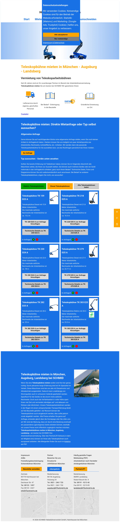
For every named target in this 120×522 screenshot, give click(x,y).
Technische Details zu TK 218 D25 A (74, 232)
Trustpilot (24, 114)
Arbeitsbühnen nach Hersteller (85, 461)
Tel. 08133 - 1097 (27, 485)
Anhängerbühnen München (84, 464)
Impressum (25, 455)
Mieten (39, 19)
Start (27, 19)
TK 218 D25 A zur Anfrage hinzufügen (74, 223)
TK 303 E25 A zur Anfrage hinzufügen (74, 330)
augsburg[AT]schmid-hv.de (57, 488)
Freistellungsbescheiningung (32, 461)
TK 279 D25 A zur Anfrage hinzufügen (74, 276)
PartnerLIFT (80, 469)
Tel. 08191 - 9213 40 (82, 482)
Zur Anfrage (27, 153)
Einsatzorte (51, 461)
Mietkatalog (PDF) (81, 458)
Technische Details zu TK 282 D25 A (35, 338)
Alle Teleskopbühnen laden (86, 186)
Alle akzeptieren (61, 35)
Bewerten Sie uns (54, 458)
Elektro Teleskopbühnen (34, 186)
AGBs (23, 458)
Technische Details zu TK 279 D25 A (74, 285)
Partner (50, 455)
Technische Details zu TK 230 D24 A (35, 285)
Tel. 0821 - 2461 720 (55, 482)
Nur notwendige (61, 39)
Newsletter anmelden (31, 469)
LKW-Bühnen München (56, 464)
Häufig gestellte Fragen (83, 455)
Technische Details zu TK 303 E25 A (74, 338)
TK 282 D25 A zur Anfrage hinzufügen (35, 330)
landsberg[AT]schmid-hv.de (84, 488)
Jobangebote (54, 469)
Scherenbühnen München (31, 464)
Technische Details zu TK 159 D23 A (35, 232)
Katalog (67, 441)
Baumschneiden (86, 19)
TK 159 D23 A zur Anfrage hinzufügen (35, 223)
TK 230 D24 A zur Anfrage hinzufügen (35, 276)
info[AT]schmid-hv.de (29, 491)
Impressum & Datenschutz (53, 43)
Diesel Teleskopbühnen (60, 186)
